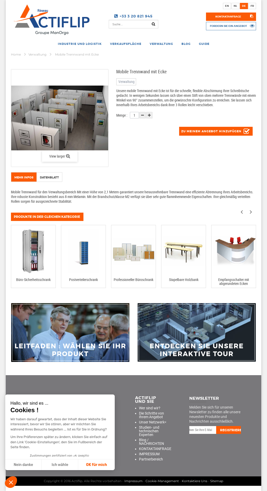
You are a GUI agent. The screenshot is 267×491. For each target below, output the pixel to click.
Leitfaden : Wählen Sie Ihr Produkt (70, 350)
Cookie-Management (162, 481)
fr (252, 6)
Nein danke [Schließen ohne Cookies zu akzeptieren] (23, 465)
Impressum (133, 481)
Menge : (121, 115)
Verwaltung (37, 54)
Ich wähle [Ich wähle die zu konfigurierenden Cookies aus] (59, 465)
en (227, 6)
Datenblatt (49, 177)
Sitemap (216, 481)
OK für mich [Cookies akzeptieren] (96, 465)
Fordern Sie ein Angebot (228, 25)
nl (235, 6)
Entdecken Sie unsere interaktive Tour (197, 350)
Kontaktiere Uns (194, 481)
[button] (11, 482)
